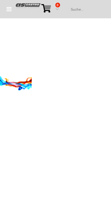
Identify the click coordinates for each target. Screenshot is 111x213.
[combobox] (85, 9)
